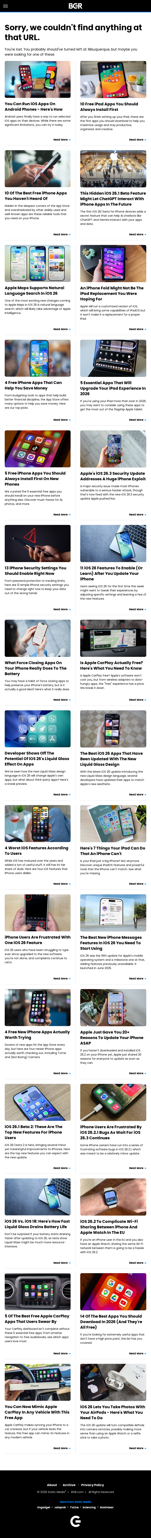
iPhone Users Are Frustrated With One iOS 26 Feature (38, 940)
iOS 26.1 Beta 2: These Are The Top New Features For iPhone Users (33, 1132)
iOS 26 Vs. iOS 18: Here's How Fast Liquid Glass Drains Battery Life (37, 1224)
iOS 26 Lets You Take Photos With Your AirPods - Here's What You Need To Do (112, 1412)
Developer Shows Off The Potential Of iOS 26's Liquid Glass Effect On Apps (37, 759)
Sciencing (89, 1507)
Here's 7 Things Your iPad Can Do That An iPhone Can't (112, 851)
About (52, 1485)
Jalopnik (60, 1507)
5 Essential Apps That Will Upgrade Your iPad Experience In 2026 (113, 388)
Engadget (43, 1507)
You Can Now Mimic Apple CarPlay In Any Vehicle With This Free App (37, 1412)
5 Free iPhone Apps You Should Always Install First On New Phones (35, 479)
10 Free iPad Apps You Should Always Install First (109, 106)
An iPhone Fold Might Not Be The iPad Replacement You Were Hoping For (112, 293)
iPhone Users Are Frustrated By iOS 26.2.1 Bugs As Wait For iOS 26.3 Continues (111, 1132)
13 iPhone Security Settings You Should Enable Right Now (35, 570)
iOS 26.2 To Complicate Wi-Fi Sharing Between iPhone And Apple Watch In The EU (109, 1227)
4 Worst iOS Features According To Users (36, 850)
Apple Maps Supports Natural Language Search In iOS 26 (34, 290)
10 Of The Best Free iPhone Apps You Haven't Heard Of (36, 196)
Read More (60, 139)
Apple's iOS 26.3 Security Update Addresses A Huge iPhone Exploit (113, 476)
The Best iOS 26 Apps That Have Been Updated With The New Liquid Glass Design (111, 759)
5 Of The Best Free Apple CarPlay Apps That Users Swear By (37, 1318)
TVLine (74, 1507)
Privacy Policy (92, 1485)
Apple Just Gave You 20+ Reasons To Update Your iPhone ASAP (111, 1038)
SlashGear (107, 1507)
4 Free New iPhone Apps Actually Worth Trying (37, 1034)
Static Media (56, 1492)
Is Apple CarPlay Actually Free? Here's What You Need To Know (111, 665)
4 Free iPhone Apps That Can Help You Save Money (33, 385)
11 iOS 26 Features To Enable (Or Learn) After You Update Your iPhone (111, 573)
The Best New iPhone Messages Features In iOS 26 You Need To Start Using (111, 943)
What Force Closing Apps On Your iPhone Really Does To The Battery (35, 668)
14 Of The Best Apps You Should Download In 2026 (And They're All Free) (111, 1322)
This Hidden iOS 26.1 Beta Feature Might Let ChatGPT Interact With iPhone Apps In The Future (113, 199)
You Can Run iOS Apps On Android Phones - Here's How (34, 106)
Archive (69, 1485)
